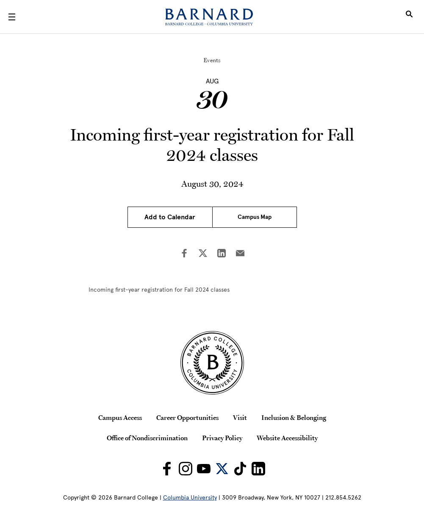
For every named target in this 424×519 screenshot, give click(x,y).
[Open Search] (409, 17)
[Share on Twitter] (203, 254)
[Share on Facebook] (184, 254)
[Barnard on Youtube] (204, 468)
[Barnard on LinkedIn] (258, 468)
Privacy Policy (222, 437)
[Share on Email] (240, 254)
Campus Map (255, 217)
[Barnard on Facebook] (167, 468)
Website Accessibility (287, 437)
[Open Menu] (12, 17)
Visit (240, 417)
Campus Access (120, 417)
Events (212, 60)
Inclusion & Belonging (293, 417)
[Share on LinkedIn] (221, 254)
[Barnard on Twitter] (222, 468)
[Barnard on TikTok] (240, 468)
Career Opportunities (187, 417)
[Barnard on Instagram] (185, 468)
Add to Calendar (169, 217)
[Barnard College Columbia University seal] (212, 363)
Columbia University (190, 497)
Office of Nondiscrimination (147, 437)
